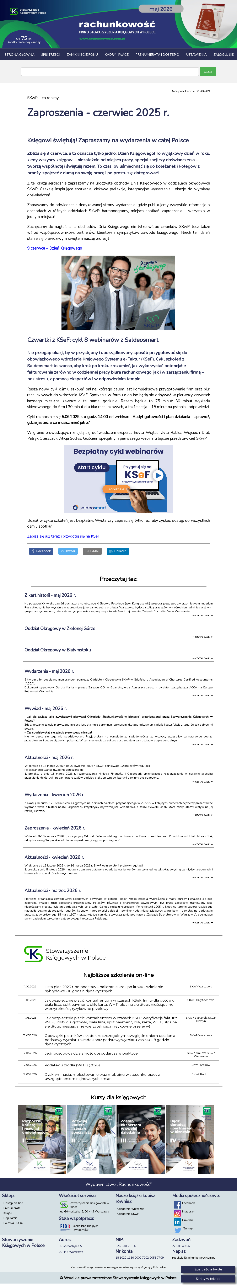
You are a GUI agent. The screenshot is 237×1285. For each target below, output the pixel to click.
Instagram (188, 1213)
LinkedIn (187, 1221)
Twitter (188, 1230)
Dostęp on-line (13, 1204)
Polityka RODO (13, 1224)
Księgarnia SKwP (128, 1215)
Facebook (188, 1204)
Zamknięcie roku (82, 54)
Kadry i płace (117, 54)
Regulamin (10, 1219)
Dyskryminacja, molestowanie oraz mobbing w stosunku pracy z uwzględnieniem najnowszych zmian (102, 1078)
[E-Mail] (102, 552)
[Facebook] (43, 552)
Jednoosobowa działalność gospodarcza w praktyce (91, 1055)
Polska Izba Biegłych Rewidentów (85, 1229)
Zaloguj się (224, 54)
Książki (8, 1214)
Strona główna (19, 54)
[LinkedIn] (132, 552)
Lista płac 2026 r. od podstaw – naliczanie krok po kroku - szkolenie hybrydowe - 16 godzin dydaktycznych (104, 990)
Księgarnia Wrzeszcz (130, 1210)
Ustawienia (196, 54)
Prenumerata (12, 1209)
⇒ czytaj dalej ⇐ (203, 617)
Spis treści (50, 54)
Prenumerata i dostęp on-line (162, 54)
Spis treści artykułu (208, 1269)
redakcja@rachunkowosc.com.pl (193, 1259)
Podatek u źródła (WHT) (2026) (72, 1067)
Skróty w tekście (208, 1278)
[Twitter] (74, 552)
